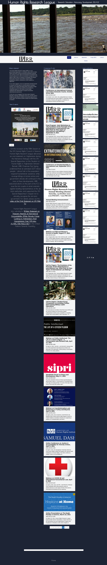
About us (76, 57)
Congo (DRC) (93, 57)
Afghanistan (84, 57)
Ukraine (86, 60)
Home (69, 57)
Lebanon (102, 57)
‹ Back (11, 145)
